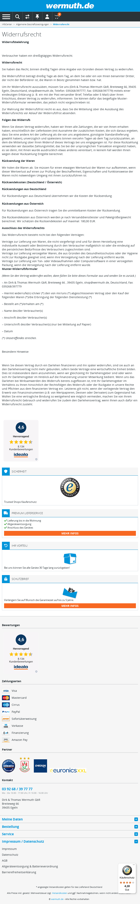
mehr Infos (70, 533)
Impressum (9, 849)
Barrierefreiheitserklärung (19, 872)
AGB (4, 860)
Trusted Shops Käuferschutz (20, 502)
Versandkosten (59, 893)
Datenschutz (10, 854)
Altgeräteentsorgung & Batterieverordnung (30, 866)
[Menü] (133, 865)
